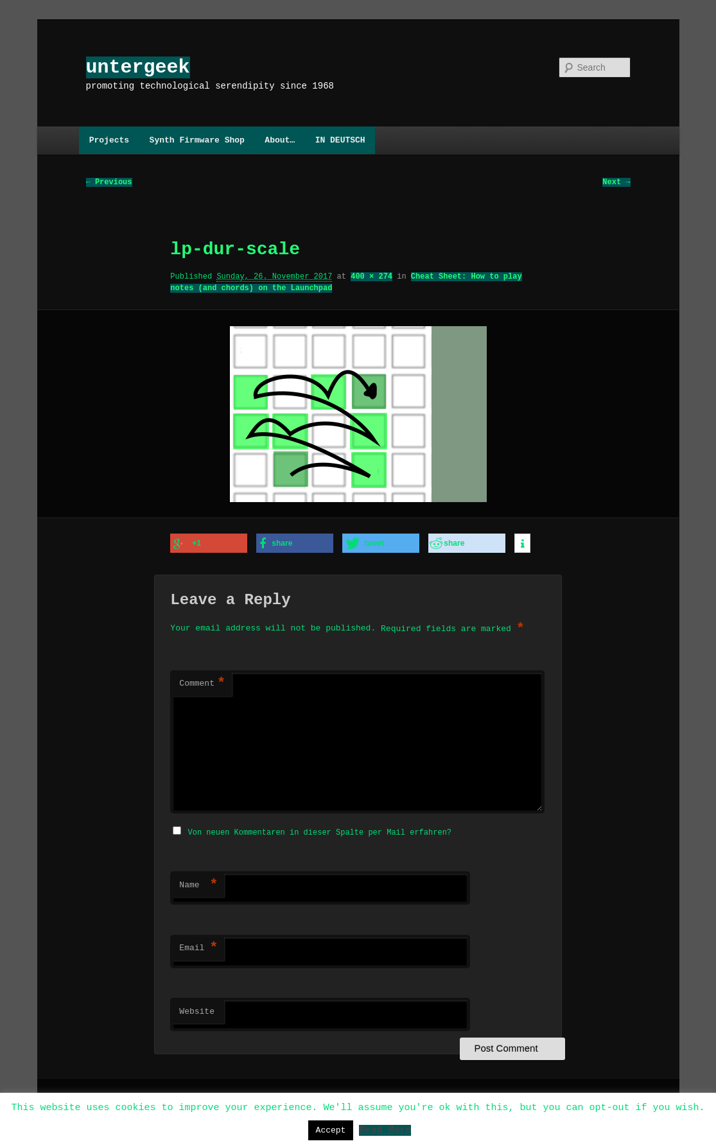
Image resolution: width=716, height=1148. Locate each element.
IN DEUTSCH (340, 140)
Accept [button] (331, 1130)
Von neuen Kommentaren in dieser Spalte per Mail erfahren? (319, 830)
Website (196, 1010)
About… (280, 140)
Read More (385, 1129)
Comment (202, 683)
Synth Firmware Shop (197, 140)
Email (198, 946)
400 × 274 (371, 277)
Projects (109, 140)
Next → (616, 182)
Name (198, 883)
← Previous (109, 182)
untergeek (138, 67)
